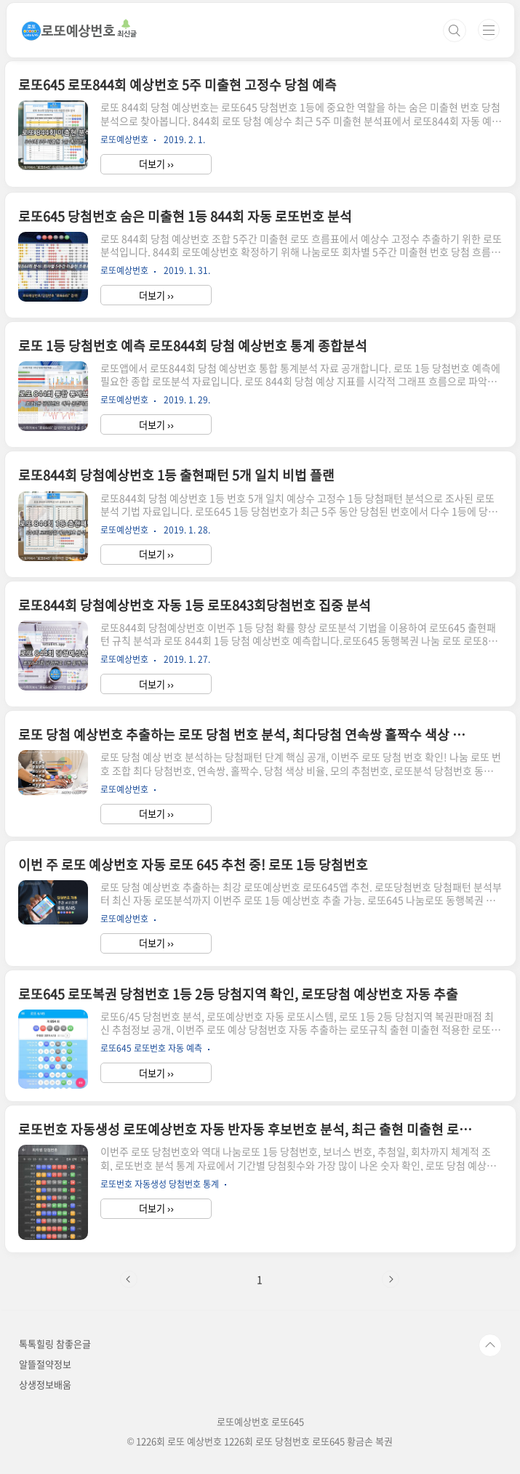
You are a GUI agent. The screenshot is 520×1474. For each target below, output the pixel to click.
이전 (128, 1279)
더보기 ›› (156, 164)
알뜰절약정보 (45, 1364)
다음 (390, 1279)
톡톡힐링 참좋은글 (55, 1343)
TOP (490, 1345)
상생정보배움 (45, 1384)
